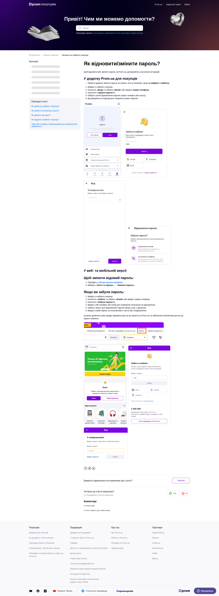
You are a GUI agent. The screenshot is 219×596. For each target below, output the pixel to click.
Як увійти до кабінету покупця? (45, 106)
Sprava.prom (75, 553)
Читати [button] (181, 480)
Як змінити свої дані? (40, 115)
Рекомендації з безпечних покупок (44, 548)
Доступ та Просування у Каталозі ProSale (89, 548)
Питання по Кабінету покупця (75, 55)
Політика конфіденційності (82, 564)
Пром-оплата (137, 33)
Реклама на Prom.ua (120, 543)
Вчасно (155, 538)
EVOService (34, 55)
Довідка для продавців (80, 533)
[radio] (172, 493)
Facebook (85, 468)
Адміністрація (117, 548)
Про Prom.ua (117, 533)
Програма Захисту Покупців (41, 543)
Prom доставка (123, 33)
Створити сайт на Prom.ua (82, 538)
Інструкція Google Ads (80, 574)
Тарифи (73, 543)
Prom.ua (158, 4)
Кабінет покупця (50, 55)
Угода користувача (78, 558)
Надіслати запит (173, 4)
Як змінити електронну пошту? (45, 111)
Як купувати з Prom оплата (41, 538)
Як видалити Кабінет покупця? (45, 120)
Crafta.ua (156, 543)
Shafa (154, 553)
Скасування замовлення (104, 33)
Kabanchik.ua (158, 533)
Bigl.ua (155, 558)
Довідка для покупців (38, 533)
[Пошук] (109, 28)
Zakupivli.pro (157, 548)
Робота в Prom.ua (119, 538)
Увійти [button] (187, 4)
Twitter (89, 468)
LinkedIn (93, 468)
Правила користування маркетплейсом (88, 569)
